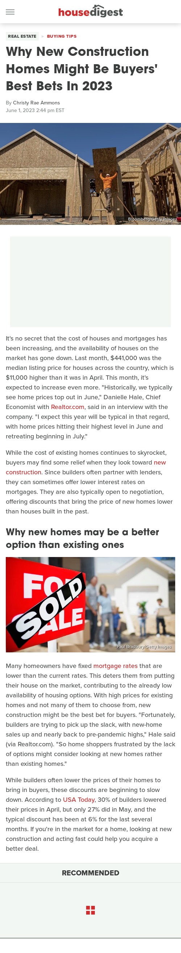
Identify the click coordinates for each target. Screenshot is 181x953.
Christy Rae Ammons (36, 103)
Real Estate (22, 36)
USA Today (78, 799)
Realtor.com (67, 407)
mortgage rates (115, 666)
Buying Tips (62, 36)
